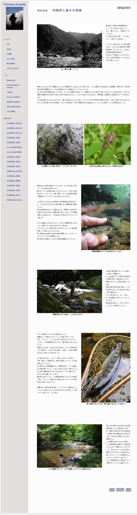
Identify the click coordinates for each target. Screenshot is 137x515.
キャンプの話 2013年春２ (14, 147)
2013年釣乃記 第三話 (13, 185)
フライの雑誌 (11, 111)
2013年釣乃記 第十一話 (14, 132)
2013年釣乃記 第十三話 (14, 123)
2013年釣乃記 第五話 (13, 176)
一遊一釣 (9, 92)
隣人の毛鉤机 (11, 63)
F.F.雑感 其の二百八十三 (14, 199)
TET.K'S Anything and (13, 85)
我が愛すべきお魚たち (13, 101)
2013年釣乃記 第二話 (13, 190)
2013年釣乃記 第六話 (13, 166)
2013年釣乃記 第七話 (13, 161)
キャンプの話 (11, 58)
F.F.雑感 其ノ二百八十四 (14, 171)
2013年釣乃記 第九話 (13, 142)
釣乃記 (9, 49)
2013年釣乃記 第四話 (13, 180)
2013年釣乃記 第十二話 (14, 128)
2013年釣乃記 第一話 (13, 195)
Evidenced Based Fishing (13, 106)
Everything (10, 87)
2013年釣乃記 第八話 (13, 156)
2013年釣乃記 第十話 (13, 137)
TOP (8, 44)
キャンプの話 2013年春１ (14, 152)
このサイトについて (13, 68)
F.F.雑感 (9, 54)
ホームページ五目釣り (13, 97)
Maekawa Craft (11, 80)
